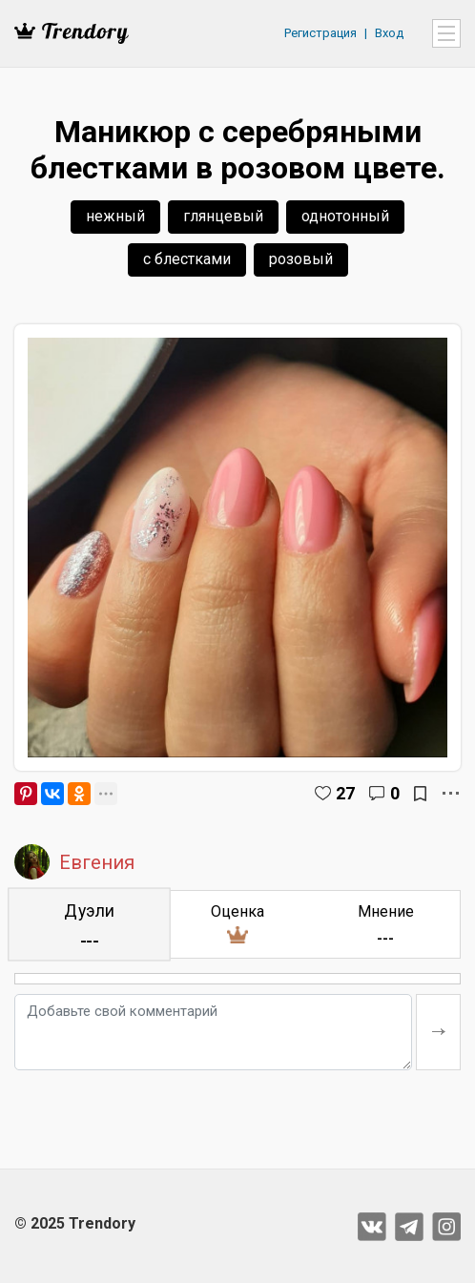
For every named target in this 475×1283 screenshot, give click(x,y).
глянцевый (223, 216)
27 (345, 793)
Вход (389, 33)
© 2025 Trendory (74, 1223)
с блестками (187, 259)
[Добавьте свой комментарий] (213, 1032)
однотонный (345, 216)
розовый (301, 259)
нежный (115, 216)
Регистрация (320, 33)
